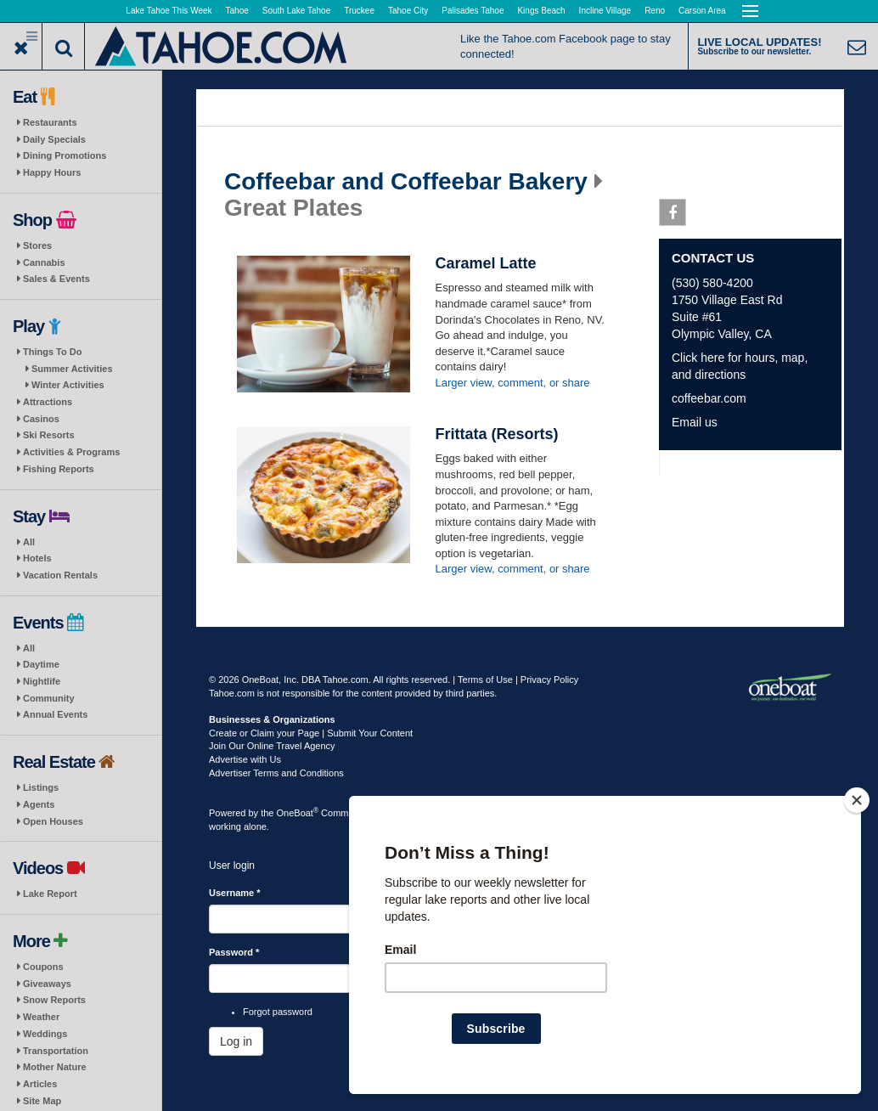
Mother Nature (55, 1067)
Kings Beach (541, 10)
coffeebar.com (709, 398)
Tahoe (237, 10)
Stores (37, 245)
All (29, 542)
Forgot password (277, 1012)
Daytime (41, 664)
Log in (236, 1041)
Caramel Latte (486, 263)
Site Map (42, 1101)
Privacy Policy (549, 679)
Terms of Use (485, 679)
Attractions (47, 402)
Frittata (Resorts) (497, 434)
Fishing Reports (58, 469)
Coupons (43, 967)
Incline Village (605, 10)
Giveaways (47, 983)
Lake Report (50, 893)
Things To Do (52, 352)
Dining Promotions (64, 155)
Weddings (45, 1034)
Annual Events (55, 714)
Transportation (55, 1051)
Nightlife (41, 681)
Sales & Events (56, 279)
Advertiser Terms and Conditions (276, 773)
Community (49, 698)
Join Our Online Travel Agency (272, 746)
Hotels (37, 558)
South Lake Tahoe (296, 10)
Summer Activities (72, 369)
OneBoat (298, 813)
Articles (40, 1084)
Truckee (359, 10)
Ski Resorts (49, 435)
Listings (41, 787)
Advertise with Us (245, 759)
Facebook (673, 216)
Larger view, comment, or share (513, 382)
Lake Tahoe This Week (168, 10)
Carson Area (702, 10)
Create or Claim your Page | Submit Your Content (311, 733)
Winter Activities (67, 385)
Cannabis (44, 262)
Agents (38, 804)
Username (235, 893)
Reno (654, 10)
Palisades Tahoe (473, 10)
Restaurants (50, 122)
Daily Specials (54, 139)
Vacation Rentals (60, 575)
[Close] (857, 800)
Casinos (41, 419)
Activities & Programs (71, 452)
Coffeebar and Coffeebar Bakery (406, 182)
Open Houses (53, 821)
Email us (695, 422)
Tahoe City (408, 10)
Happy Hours (52, 172)
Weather (41, 1017)
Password (234, 952)
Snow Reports (54, 1000)
